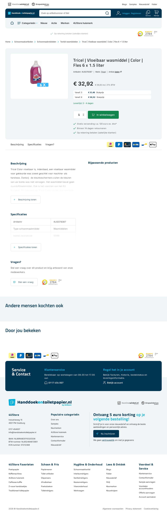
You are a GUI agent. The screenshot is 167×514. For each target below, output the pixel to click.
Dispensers (46, 478)
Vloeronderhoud (81, 486)
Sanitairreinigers (81, 478)
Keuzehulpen (111, 490)
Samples (133, 4)
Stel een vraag (25, 282)
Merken (65, 23)
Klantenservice (54, 369)
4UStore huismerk (83, 23)
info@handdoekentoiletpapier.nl (22, 432)
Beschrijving (17, 144)
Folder (154, 4)
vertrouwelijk (108, 440)
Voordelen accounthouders (146, 487)
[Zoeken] (107, 13)
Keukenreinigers (80, 482)
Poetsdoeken (46, 486)
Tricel (103, 72)
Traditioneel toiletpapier (19, 490)
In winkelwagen (106, 114)
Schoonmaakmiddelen (46, 42)
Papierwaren (46, 469)
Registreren (136, 13)
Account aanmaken (147, 497)
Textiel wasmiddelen (69, 42)
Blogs (124, 4)
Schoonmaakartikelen (23, 42)
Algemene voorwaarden (113, 509)
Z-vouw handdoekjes (18, 486)
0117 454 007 (56, 382)
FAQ (108, 482)
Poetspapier (14, 469)
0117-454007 (14, 429)
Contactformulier (58, 441)
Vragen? (49, 144)
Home (7, 42)
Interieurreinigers (81, 474)
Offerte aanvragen (147, 493)
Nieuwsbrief (144, 4)
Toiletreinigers (47, 490)
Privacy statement (133, 509)
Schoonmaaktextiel (82, 469)
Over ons (55, 419)
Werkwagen (79, 490)
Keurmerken (56, 428)
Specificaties (34, 144)
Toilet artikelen (47, 474)
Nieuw (44, 23)
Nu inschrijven (108, 433)
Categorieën (28, 23)
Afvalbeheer (46, 482)
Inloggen (126, 13)
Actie (54, 23)
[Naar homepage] (12, 23)
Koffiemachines (15, 474)
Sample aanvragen (147, 482)
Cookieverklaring (151, 509)
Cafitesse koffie (15, 482)
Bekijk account (115, 382)
